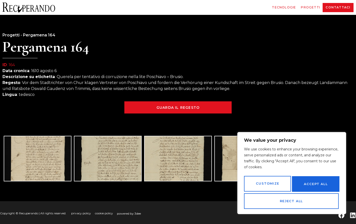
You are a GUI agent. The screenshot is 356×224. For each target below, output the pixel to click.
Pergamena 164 (39, 35)
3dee (137, 213)
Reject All (314, 185)
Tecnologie (284, 7)
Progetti (310, 7)
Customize (267, 185)
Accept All (291, 201)
